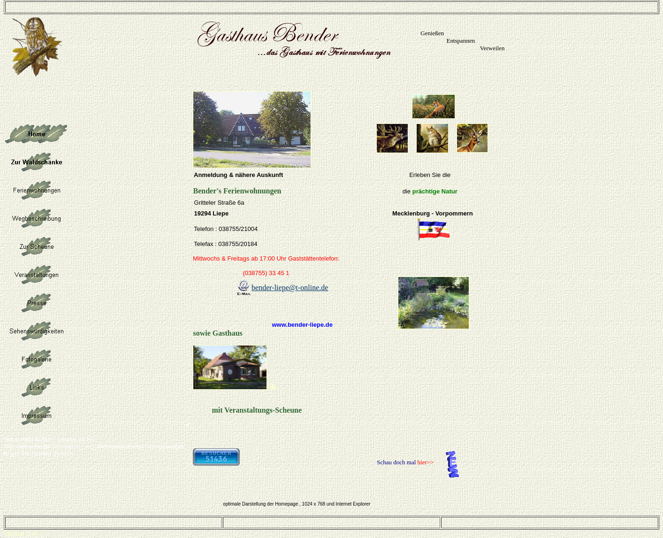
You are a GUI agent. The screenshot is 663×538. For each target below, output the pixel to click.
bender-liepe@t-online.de (289, 288)
